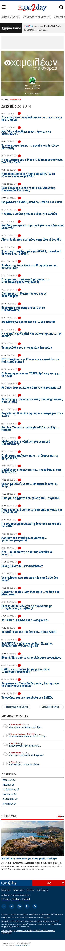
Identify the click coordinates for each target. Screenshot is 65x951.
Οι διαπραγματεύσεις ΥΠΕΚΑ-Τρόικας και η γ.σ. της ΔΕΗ (31, 375)
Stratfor (16, 899)
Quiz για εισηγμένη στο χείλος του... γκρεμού (30, 498)
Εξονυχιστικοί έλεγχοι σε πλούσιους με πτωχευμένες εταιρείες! (26, 607)
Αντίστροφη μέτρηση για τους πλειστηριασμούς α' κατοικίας (32, 400)
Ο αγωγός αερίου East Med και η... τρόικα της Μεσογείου (30, 593)
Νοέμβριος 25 (9, 804)
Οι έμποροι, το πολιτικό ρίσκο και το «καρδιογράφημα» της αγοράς (25, 281)
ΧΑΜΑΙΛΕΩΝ (15, 99)
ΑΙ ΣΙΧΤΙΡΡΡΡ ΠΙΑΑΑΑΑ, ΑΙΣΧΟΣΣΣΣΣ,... (24, 735)
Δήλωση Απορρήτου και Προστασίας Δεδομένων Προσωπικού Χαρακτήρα (28, 931)
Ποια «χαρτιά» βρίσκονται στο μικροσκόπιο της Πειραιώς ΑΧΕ (31, 511)
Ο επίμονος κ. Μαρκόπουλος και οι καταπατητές (23, 295)
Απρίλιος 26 (9, 780)
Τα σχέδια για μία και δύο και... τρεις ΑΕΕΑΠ (29, 632)
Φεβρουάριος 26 (11, 789)
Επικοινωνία (18, 890)
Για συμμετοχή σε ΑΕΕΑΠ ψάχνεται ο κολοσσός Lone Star (31, 525)
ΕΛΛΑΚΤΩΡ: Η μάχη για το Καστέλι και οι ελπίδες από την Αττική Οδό (27, 645)
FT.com (5, 899)
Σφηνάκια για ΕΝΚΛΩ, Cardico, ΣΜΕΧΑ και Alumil (31, 202)
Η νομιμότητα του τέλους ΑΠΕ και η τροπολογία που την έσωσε (32, 161)
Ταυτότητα (6, 890)
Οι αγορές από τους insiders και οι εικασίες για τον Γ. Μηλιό (31, 119)
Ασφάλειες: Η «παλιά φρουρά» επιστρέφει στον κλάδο (32, 414)
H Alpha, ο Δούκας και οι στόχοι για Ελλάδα (29, 213)
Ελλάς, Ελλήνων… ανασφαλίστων (22, 566)
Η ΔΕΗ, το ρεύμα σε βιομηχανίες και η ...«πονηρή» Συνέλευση (25, 670)
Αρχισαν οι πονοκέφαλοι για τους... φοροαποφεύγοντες (24, 539)
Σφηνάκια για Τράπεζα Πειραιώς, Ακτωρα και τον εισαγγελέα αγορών (30, 685)
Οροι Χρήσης (42, 890)
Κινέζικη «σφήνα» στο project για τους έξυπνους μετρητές (32, 227)
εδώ (31, 30)
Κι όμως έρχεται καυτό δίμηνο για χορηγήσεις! (31, 387)
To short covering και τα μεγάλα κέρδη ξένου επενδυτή (30, 147)
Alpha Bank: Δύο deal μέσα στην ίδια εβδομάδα (31, 239)
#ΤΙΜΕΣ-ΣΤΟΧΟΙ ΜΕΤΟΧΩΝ (37, 17)
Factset (26, 899)
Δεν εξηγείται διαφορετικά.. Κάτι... (22, 726)
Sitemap (30, 890)
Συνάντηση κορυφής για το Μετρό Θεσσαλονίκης (23, 309)
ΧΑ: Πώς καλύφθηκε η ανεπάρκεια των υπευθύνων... (26, 133)
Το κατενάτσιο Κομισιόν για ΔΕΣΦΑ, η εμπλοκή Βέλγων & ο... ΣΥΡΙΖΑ (31, 252)
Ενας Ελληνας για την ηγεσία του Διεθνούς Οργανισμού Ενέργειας (28, 189)
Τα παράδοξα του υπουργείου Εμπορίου (26, 347)
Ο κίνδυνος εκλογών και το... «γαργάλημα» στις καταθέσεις (31, 471)
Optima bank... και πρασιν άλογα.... (21, 763)
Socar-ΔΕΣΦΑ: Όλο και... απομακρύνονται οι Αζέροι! (29, 485)
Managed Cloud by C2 (23, 945)
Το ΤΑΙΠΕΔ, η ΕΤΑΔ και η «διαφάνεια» (25, 620)
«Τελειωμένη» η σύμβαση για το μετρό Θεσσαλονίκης (25, 443)
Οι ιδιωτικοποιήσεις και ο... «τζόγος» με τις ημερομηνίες (29, 457)
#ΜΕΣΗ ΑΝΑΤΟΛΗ (10, 17)
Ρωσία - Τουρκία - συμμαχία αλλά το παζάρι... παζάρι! (30, 429)
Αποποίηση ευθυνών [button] (32, 93)
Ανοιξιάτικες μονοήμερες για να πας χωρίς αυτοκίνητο (29, 858)
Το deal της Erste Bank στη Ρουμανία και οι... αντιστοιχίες (29, 267)
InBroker (47, 917)
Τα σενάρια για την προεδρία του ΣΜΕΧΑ (27, 697)
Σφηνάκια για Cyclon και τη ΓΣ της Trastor (28, 322)
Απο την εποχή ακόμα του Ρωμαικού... (23, 754)
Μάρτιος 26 (8, 785)
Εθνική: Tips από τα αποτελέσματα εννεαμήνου (31, 657)
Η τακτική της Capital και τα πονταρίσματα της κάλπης (31, 335)
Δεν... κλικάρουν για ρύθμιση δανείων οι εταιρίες (27, 553)
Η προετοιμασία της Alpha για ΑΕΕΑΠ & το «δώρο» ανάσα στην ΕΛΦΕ (28, 175)
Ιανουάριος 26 (10, 794)
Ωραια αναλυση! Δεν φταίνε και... (21, 744)
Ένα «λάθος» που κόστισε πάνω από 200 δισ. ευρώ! (30, 579)
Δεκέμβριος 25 (10, 799)
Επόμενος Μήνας (51, 707)
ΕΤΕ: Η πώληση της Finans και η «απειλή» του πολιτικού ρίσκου (30, 360)
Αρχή (49, 883)
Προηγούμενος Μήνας (16, 707)
